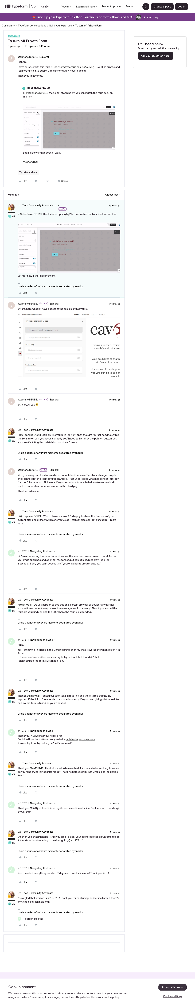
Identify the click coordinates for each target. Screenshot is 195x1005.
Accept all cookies (173, 987)
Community (8, 25)
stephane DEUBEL (28, 57)
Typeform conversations (32, 25)
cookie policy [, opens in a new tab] (111, 997)
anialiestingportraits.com (80, 739)
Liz (19, 205)
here (20, 523)
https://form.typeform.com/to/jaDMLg (72, 67)
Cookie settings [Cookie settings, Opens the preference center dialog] (172, 996)
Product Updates (112, 6)
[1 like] (31, 919)
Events (130, 6)
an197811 (23, 551)
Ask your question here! (155, 55)
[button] (162, 6)
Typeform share (28, 172)
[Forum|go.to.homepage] (28, 6)
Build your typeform (60, 25)
